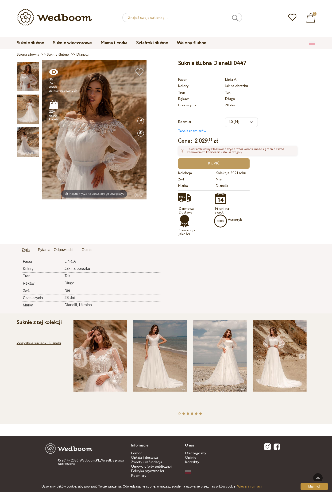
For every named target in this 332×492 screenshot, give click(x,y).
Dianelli (222, 186)
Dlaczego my (195, 453)
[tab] (25, 250)
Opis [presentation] (26, 250)
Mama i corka (113, 43)
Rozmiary (138, 475)
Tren (181, 92)
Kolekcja (185, 173)
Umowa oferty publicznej (151, 466)
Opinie (190, 457)
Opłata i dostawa (144, 457)
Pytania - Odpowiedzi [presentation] (55, 250)
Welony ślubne (191, 43)
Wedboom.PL (90, 460)
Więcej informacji (249, 486)
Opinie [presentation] (87, 250)
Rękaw (183, 99)
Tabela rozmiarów (192, 131)
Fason (182, 79)
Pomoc (136, 453)
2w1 (181, 179)
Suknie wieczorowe (72, 43)
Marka (183, 186)
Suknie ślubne (30, 43)
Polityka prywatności (147, 471)
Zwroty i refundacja (146, 462)
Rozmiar (184, 122)
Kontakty (192, 462)
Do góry (318, 478)
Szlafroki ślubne (152, 43)
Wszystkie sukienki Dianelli (39, 343)
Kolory (183, 86)
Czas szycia (187, 105)
